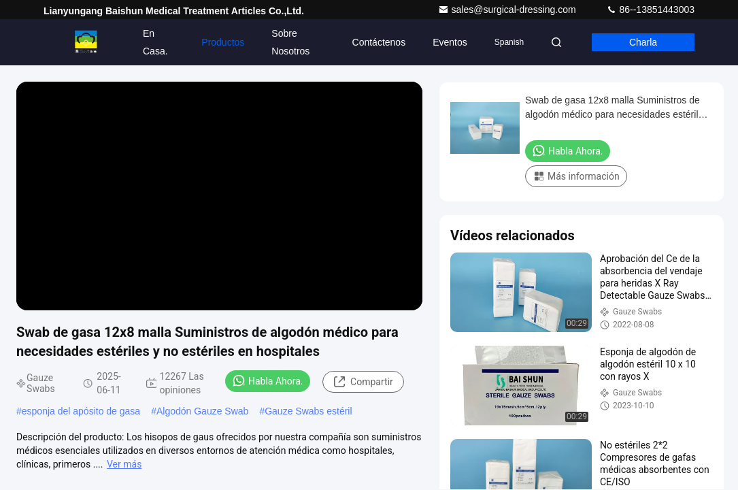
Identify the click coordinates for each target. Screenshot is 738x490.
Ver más (124, 464)
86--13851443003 (650, 9)
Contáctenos (378, 42)
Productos (222, 42)
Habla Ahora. (267, 380)
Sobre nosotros (290, 42)
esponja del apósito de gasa (81, 411)
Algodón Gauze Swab (202, 411)
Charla (643, 42)
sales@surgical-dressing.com (508, 9)
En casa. (155, 42)
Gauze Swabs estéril (308, 411)
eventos (450, 42)
